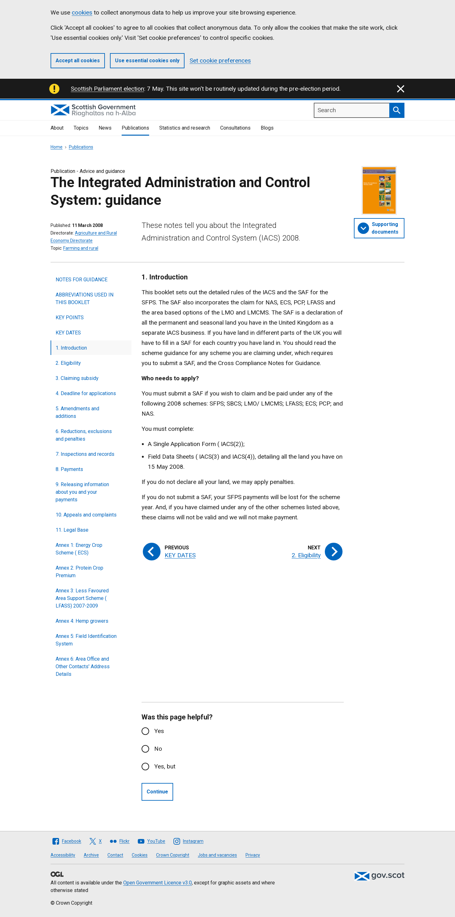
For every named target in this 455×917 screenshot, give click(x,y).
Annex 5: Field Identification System (86, 640)
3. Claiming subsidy (77, 378)
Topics (81, 128)
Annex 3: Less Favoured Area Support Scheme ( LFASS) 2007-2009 (82, 598)
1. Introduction (71, 348)
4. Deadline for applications (86, 393)
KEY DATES (68, 333)
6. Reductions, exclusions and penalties (84, 435)
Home (57, 147)
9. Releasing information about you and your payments (82, 492)
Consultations (235, 128)
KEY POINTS (70, 318)
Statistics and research (184, 128)
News (105, 128)
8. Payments (69, 469)
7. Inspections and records (85, 454)
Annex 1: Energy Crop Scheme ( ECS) (79, 549)
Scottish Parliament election (107, 88)
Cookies (140, 855)
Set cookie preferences (220, 60)
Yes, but (164, 766)
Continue (157, 792)
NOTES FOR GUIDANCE (81, 280)
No (158, 748)
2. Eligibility (68, 363)
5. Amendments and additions (77, 412)
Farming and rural (80, 248)
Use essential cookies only (147, 61)
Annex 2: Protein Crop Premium (79, 571)
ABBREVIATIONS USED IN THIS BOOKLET (84, 298)
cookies (82, 12)
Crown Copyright (172, 855)
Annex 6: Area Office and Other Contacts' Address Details (83, 666)
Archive (91, 855)
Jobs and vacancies (217, 855)
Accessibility (63, 855)
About (57, 128)
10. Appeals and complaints (86, 515)
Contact (115, 855)
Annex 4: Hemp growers (82, 621)
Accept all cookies (78, 61)
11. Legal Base (72, 530)
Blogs (267, 128)
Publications (135, 128)
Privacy (253, 855)
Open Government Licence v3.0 (157, 883)
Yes (159, 731)
